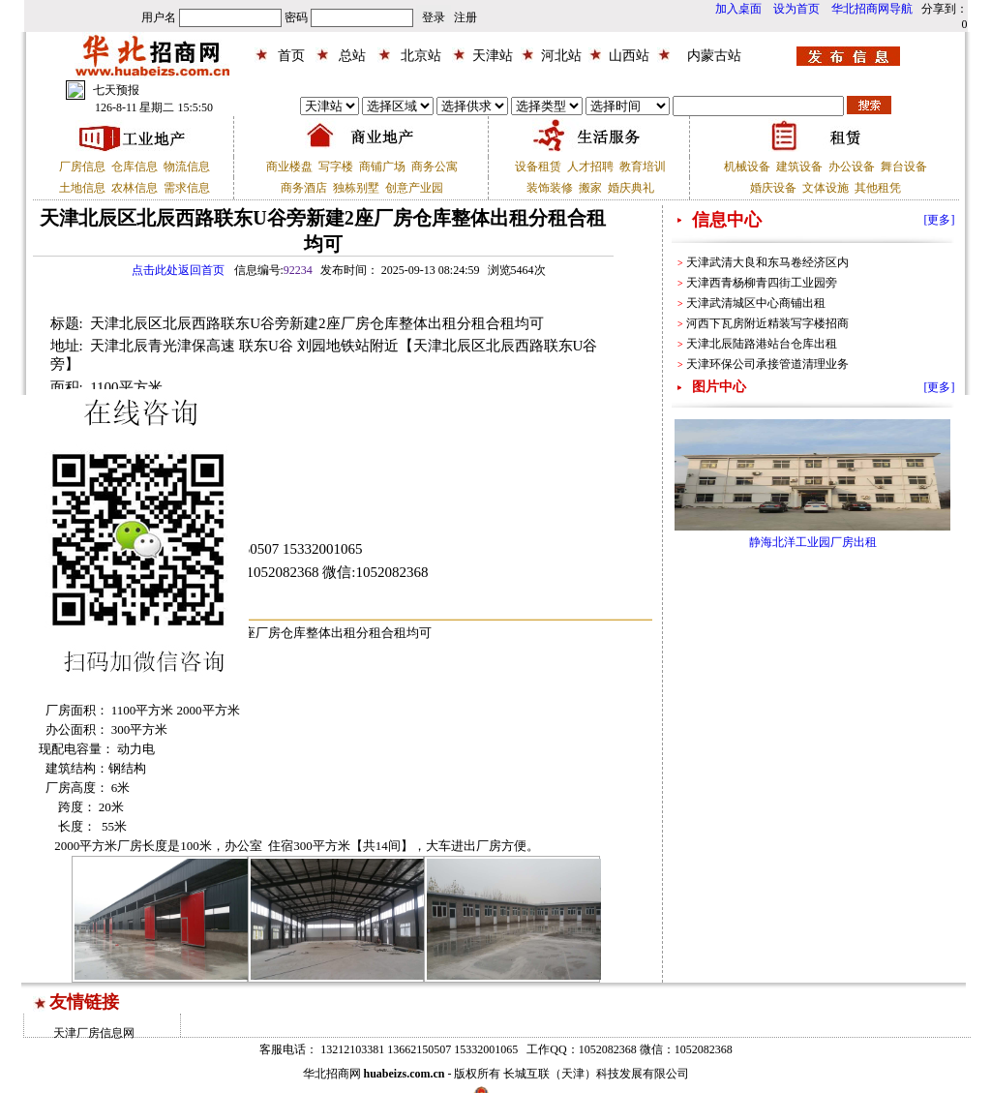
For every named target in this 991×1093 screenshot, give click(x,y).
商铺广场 (382, 166)
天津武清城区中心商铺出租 (756, 303)
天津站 (492, 55)
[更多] (939, 220)
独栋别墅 (356, 188)
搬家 (590, 188)
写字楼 (335, 166)
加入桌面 (738, 8)
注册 (465, 17)
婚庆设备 (773, 188)
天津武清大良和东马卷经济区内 (767, 262)
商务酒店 (304, 188)
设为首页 (796, 8)
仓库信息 (134, 166)
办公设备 (851, 166)
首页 (291, 55)
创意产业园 (414, 188)
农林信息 (134, 188)
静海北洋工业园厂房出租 (813, 542)
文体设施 (825, 188)
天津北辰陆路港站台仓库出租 (761, 343)
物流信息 (187, 166)
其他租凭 (878, 188)
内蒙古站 (714, 55)
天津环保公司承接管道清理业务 (767, 364)
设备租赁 (538, 166)
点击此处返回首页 (178, 270)
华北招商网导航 (872, 8)
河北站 (561, 55)
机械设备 (747, 166)
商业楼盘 (289, 166)
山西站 (629, 55)
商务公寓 (434, 166)
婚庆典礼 (631, 188)
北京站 (421, 55)
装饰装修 (549, 188)
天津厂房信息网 (94, 1033)
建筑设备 (799, 166)
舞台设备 (904, 166)
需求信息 (187, 188)
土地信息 (82, 188)
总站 (352, 55)
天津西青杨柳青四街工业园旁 (761, 282)
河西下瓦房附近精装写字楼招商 (767, 323)
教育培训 (642, 166)
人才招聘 (590, 166)
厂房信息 (82, 166)
